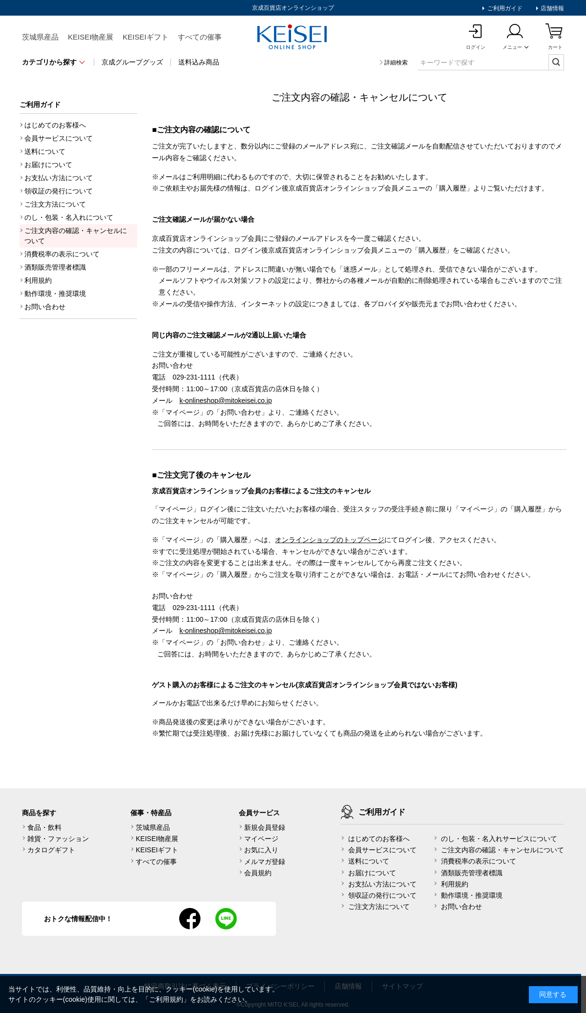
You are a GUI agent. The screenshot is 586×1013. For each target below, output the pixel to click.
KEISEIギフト (145, 37)
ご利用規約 (166, 999)
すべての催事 (200, 37)
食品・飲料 (44, 827)
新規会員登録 (264, 827)
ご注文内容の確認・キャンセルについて (75, 236)
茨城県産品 (40, 37)
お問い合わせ (44, 307)
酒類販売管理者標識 (55, 267)
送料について (44, 151)
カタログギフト (51, 850)
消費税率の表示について (62, 254)
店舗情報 (551, 8)
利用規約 (38, 280)
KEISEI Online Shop (293, 37)
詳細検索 (396, 62)
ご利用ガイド (503, 8)
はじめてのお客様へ (55, 125)
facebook (190, 918)
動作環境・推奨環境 (55, 293)
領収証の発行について (58, 191)
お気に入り (261, 850)
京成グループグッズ (132, 62)
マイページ (261, 839)
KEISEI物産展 (90, 37)
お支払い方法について (58, 178)
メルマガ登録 (264, 861)
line (226, 918)
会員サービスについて (58, 138)
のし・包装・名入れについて (68, 217)
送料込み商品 (198, 62)
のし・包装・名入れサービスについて (499, 839)
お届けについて (48, 165)
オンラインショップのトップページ (329, 540)
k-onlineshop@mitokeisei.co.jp (225, 400)
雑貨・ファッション (58, 839)
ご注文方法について (55, 204)
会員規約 (258, 873)
